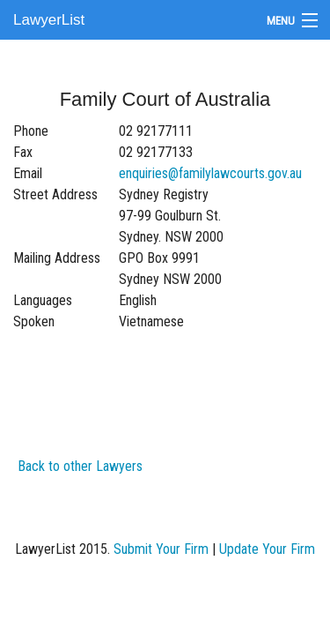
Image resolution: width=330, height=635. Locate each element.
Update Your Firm (267, 549)
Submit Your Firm (161, 549)
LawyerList (48, 19)
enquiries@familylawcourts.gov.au (210, 173)
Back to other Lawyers (80, 466)
